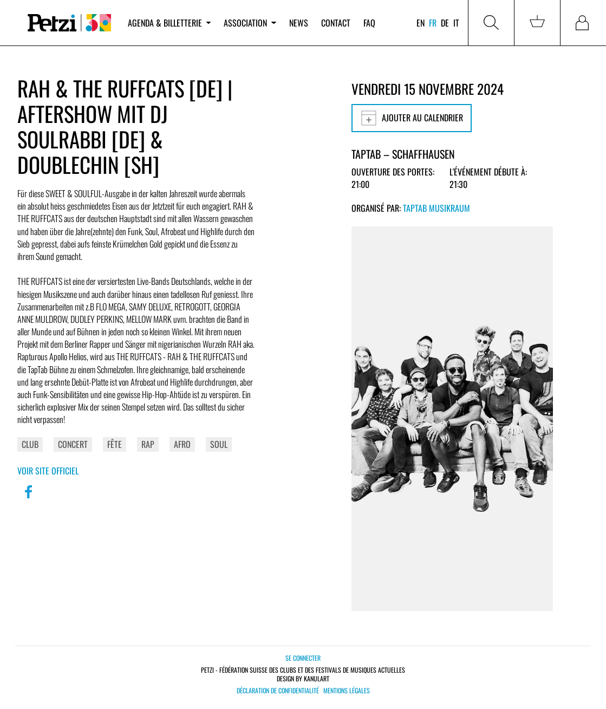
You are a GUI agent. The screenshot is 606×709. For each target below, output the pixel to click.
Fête (114, 444)
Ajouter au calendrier (411, 118)
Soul (218, 444)
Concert (73, 444)
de (445, 22)
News (298, 22)
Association (250, 22)
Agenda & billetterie (169, 22)
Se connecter (303, 657)
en (420, 22)
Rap (147, 444)
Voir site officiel (48, 470)
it (456, 22)
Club (30, 444)
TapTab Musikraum (436, 207)
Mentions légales (346, 690)
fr (432, 22)
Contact (335, 22)
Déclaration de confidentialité (278, 690)
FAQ (369, 22)
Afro (182, 444)
